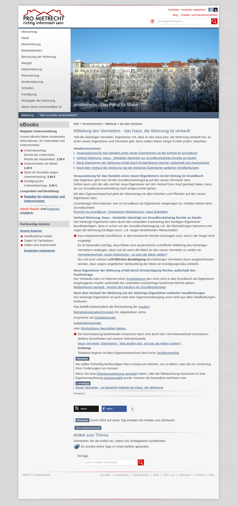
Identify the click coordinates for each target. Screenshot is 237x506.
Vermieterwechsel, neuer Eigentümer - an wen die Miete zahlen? (122, 254)
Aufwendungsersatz (87, 323)
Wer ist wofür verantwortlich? (58, 115)
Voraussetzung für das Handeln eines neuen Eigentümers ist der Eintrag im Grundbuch (137, 153)
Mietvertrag (29, 31)
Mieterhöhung (31, 44)
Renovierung (30, 75)
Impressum (121, 475)
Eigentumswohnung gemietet (117, 373)
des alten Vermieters (131, 123)
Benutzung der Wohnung (39, 56)
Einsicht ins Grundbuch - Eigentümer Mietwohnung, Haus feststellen (121, 211)
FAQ (211, 475)
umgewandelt (113, 378)
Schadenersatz (105, 317)
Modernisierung (32, 81)
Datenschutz (141, 475)
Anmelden (173, 9)
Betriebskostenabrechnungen (94, 312)
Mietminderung (32, 69)
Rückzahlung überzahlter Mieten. (104, 328)
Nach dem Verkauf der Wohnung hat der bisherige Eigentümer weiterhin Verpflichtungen (138, 167)
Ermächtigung (136, 278)
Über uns (169, 475)
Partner (200, 475)
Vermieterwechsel (92, 123)
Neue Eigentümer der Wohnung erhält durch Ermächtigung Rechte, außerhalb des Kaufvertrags (143, 162)
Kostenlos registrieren (193, 9)
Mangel (27, 63)
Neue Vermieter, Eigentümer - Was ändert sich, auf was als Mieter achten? (129, 343)
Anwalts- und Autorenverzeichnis (199, 15)
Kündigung (29, 94)
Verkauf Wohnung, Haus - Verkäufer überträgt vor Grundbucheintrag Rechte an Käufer (136, 158)
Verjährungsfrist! (168, 353)
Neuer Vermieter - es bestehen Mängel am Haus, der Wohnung (119, 387)
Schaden (28, 88)
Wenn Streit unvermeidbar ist (42, 107)
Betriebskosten (32, 50)
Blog (175, 15)
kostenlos (53, 209)
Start (76, 123)
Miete (25, 38)
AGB (156, 475)
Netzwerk (185, 475)
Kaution (144, 306)
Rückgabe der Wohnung (38, 100)
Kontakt (105, 475)
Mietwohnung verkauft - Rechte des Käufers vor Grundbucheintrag (120, 287)
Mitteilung (28, 115)
